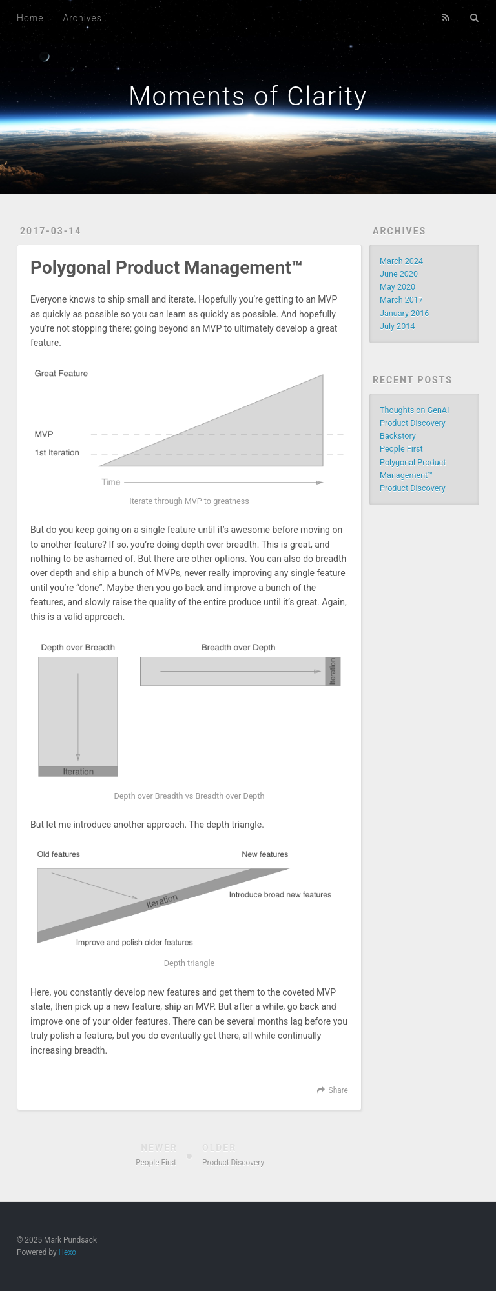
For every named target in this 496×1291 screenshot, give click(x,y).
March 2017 (401, 300)
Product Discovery (413, 488)
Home (30, 18)
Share (338, 1090)
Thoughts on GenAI (414, 410)
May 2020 (397, 287)
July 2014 (397, 326)
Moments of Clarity (248, 96)
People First (401, 449)
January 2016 (404, 313)
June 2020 (399, 274)
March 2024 (401, 261)
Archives (82, 18)
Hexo (67, 1252)
